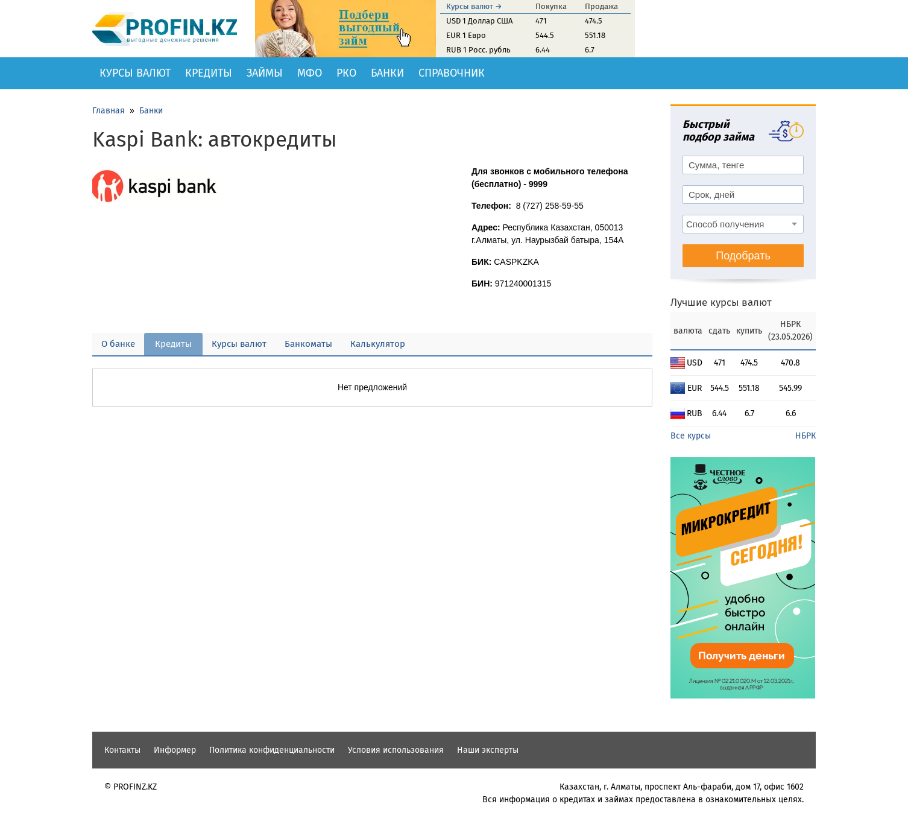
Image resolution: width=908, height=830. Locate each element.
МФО (309, 73)
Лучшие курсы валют (721, 302)
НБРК (805, 436)
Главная (108, 111)
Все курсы (690, 436)
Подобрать (743, 256)
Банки (387, 73)
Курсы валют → (474, 6)
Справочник (451, 73)
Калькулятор (377, 343)
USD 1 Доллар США (479, 20)
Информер (175, 750)
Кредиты (208, 73)
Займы (265, 73)
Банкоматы (308, 343)
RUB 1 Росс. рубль (478, 49)
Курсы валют (135, 73)
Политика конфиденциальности (272, 750)
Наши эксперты (488, 750)
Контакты (122, 750)
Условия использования (396, 750)
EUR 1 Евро (466, 35)
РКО (346, 73)
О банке (118, 343)
